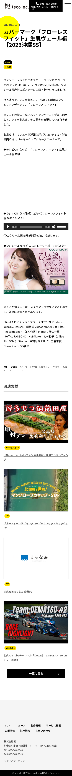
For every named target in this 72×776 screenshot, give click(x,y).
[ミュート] (54, 227)
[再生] (8, 227)
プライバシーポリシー (15, 760)
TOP (5, 366)
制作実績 (36, 725)
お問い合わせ (42, 730)
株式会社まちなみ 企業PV (18, 591)
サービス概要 (53, 725)
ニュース (20, 725)
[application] (36, 226)
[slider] (31, 227)
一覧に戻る (36, 673)
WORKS (14, 366)
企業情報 (10, 730)
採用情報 (25, 730)
